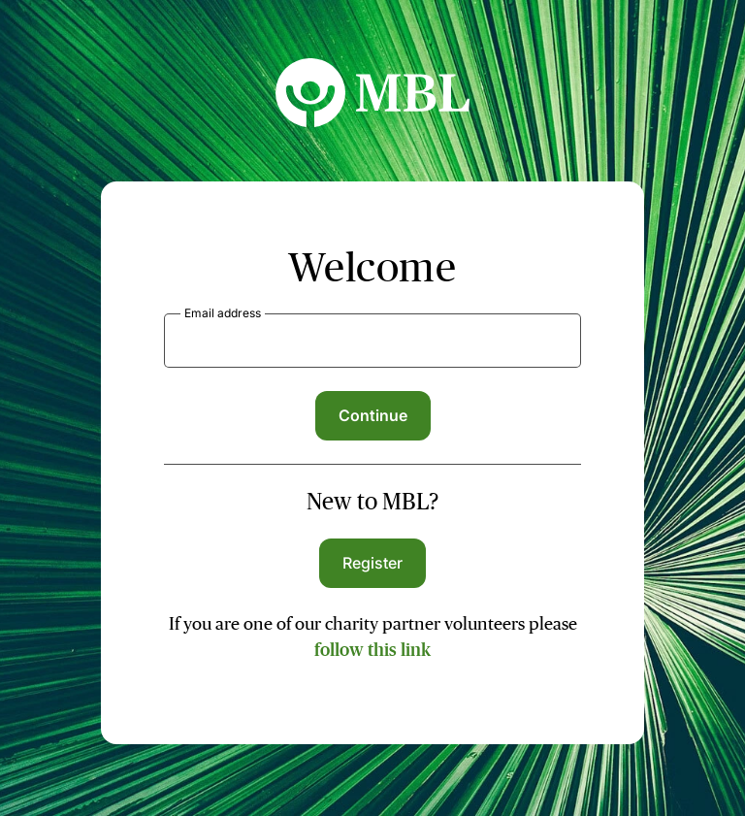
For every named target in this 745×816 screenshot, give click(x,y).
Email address (222, 313)
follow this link (372, 650)
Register (373, 562)
